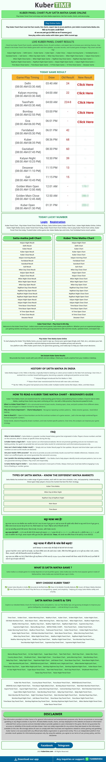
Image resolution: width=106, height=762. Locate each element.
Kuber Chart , (63, 618)
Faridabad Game (92, 53)
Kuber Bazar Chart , (95, 666)
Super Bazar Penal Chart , (36, 670)
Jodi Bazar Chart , (57, 660)
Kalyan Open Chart (79, 273)
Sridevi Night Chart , (76, 618)
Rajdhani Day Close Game (61, 59)
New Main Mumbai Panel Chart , (88, 686)
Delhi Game (27, 53)
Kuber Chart (78, 249)
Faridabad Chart (79, 261)
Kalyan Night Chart (79, 243)
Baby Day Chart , (12, 660)
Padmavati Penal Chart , (54, 630)
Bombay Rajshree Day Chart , (53, 666)
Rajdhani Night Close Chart (79, 294)
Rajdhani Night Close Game (21, 62)
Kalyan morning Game (75, 53)
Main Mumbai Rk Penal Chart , (19, 695)
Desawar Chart (78, 317)
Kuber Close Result (27, 255)
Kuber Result (27, 249)
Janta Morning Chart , (74, 657)
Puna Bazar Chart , (59, 657)
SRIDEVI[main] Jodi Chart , (39, 663)
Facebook (47, 745)
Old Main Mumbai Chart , (15, 621)
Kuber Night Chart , (91, 618)
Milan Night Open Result (27, 282)
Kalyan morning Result (27, 258)
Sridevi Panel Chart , (85, 627)
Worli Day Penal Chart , (72, 670)
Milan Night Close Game (74, 56)
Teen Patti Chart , (65, 654)
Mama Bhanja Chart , (38, 627)
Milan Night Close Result (27, 279)
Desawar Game (88, 65)
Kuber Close (60, 53)
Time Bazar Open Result (27, 309)
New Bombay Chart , (91, 657)
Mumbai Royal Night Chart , (22, 698)
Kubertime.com (47, 751)
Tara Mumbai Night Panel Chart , (32, 642)
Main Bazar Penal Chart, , (64, 633)
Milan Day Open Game (37, 56)
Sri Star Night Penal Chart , (16, 670)
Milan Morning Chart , (47, 621)
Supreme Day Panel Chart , (54, 642)
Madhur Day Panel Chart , (42, 639)
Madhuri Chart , (51, 618)
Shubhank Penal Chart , (90, 670)
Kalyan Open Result (27, 273)
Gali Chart (78, 267)
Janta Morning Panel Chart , (49, 689)
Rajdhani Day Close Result (27, 288)
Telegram (63, 745)
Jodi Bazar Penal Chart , (41, 698)
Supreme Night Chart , (21, 627)
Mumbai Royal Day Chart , (88, 695)
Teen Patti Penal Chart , (55, 670)
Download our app (26, 759)
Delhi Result (27, 246)
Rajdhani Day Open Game (82, 59)
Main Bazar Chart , (31, 621)
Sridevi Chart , (23, 618)
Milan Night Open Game (41, 59)
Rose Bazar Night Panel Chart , (83, 698)
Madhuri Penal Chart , (37, 630)
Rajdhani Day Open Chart (79, 291)
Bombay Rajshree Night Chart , (76, 666)
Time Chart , (12, 618)
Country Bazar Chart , (15, 657)
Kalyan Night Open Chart (79, 300)
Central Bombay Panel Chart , (70, 689)
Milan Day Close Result (27, 270)
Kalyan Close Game (92, 56)
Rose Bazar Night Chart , (91, 660)
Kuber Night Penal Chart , (21, 633)
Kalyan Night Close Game (85, 62)
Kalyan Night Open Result (27, 300)
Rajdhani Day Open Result (27, 291)
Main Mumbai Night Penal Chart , (66, 695)
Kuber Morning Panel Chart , (18, 630)
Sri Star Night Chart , (35, 654)
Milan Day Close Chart (79, 270)
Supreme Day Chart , (86, 624)
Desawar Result (27, 317)
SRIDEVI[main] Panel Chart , (82, 683)
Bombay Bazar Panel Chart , (66, 686)
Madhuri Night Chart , (92, 621)
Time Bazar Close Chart (78, 306)
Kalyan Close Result (27, 276)
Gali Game (23, 56)
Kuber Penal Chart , (71, 630)
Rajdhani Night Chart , (70, 624)
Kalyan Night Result (27, 243)
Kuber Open (49, 53)
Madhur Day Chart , (38, 624)
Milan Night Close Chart (78, 279)
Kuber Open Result (27, 252)
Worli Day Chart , (79, 654)
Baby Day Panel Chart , (65, 692)
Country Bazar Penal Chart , (42, 683)
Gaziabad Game (11, 56)
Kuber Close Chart (78, 255)
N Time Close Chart (79, 315)
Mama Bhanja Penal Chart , (17, 654)
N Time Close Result (27, 315)
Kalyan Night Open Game (64, 62)
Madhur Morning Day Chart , (21, 639)
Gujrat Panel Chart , (11, 689)
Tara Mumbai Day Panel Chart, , (84, 639)
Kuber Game (38, 53)
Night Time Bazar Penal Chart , (42, 695)
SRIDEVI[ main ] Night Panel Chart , (18, 686)
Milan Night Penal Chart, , (40, 636)
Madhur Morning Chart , (21, 624)
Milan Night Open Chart (78, 282)
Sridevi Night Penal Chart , (88, 630)
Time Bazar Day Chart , (12, 666)
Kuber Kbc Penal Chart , (22, 683)
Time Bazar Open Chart (78, 309)
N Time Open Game (57, 65)
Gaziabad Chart (78, 264)
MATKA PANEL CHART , (55, 627)
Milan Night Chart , (76, 621)
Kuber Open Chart (78, 252)
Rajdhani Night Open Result (27, 297)
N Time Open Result (27, 312)
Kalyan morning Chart (79, 258)
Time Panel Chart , (70, 627)
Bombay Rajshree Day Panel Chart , (37, 701)
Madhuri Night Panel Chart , (61, 636)
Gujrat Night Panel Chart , (28, 689)
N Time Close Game (74, 65)
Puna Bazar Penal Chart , (62, 683)
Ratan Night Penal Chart (62, 673)
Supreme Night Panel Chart (75, 642)
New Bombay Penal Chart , (46, 692)
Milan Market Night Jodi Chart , (86, 663)
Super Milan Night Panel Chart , (25, 692)
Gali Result (27, 267)
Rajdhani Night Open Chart (79, 297)
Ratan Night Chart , (45, 657)
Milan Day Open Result (27, 285)
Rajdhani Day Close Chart (79, 288)
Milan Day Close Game (56, 56)
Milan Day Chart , (62, 621)
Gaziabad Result (27, 264)
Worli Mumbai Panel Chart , (92, 689)
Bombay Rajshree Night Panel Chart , (65, 701)
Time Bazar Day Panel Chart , (13, 701)
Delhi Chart (79, 246)
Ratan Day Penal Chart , (43, 673)
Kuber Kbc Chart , (92, 654)
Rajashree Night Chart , (42, 660)
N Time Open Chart (79, 312)
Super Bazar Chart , (51, 654)
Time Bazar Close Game (20, 65)
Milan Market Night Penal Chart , (91, 701)
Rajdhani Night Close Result (27, 294)
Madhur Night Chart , (53, 624)
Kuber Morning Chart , (37, 618)
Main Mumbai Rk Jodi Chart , (19, 663)
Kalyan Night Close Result (27, 303)
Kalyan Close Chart (79, 276)
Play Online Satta (53, 23)
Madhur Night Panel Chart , (62, 639)
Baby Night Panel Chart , (83, 692)
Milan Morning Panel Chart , (84, 633)
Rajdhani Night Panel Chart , (82, 636)
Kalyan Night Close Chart (79, 303)
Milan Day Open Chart (79, 285)
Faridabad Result (27, 261)
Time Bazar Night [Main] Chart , (43, 686)
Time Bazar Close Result (27, 306)
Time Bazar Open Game (39, 65)
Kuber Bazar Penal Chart (53, 704)
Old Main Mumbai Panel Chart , (42, 633)
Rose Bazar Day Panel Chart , (61, 698)
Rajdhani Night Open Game (43, 62)
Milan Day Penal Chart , (22, 636)
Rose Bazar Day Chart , (73, 660)
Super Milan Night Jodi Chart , (31, 666)
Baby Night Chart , (25, 660)
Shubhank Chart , (30, 657)
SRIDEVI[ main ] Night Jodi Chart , (62, 663)
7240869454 (93, 759)
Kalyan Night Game (14, 53)
